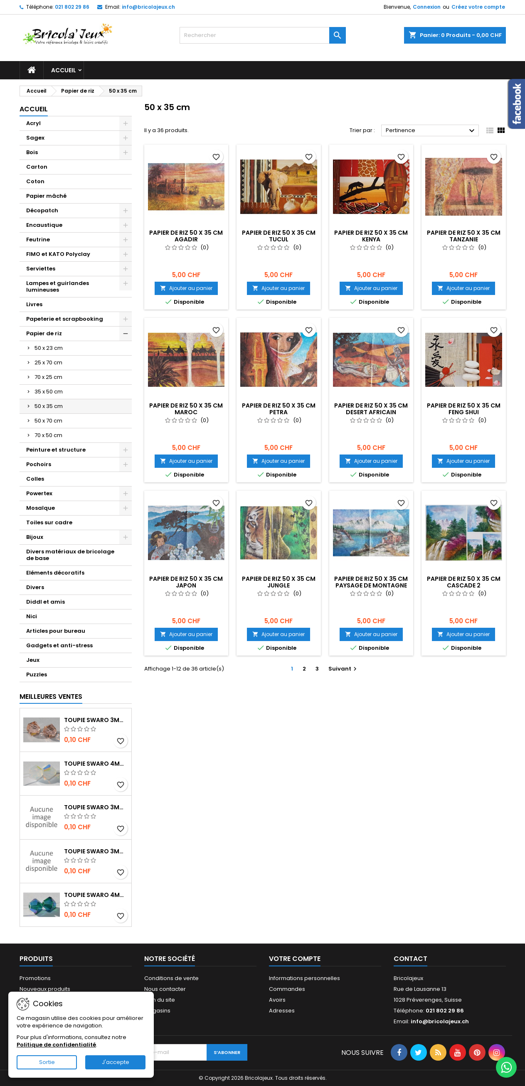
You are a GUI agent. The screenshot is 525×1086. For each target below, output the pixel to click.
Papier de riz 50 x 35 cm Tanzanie (463, 236)
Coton (35, 181)
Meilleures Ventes (51, 696)
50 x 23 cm (49, 348)
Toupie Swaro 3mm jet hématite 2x (96, 851)
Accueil (63, 70)
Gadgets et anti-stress (59, 645)
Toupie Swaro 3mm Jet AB (96, 807)
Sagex (35, 138)
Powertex (39, 493)
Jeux (32, 660)
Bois (32, 152)
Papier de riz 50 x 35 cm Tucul (278, 236)
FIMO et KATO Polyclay (58, 254)
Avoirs (277, 1000)
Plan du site (159, 1000)
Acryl (33, 123)
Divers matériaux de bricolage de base (70, 555)
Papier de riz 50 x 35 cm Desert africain (371, 408)
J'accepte (115, 1062)
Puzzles (36, 674)
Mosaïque (40, 508)
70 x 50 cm (48, 435)
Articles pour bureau (55, 631)
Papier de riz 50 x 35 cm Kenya (371, 236)
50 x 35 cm (49, 406)
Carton (36, 167)
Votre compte (294, 958)
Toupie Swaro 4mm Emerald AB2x (96, 895)
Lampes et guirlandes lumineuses (57, 286)
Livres (34, 304)
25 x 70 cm (48, 362)
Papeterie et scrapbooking (64, 319)
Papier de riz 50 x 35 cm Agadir (186, 236)
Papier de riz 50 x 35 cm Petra (278, 408)
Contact (410, 958)
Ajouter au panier (186, 288)
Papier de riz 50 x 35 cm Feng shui (463, 408)
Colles (35, 479)
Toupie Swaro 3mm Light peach (96, 720)
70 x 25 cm (48, 377)
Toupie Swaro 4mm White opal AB (96, 763)
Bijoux (34, 537)
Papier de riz (44, 333)
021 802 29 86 (72, 6)
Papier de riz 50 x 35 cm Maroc (186, 408)
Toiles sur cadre (49, 522)
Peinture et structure (56, 450)
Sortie (47, 1062)
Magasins (157, 1011)
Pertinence (431, 131)
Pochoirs (38, 464)
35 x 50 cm (49, 392)
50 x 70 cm (48, 421)
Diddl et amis (45, 602)
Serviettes (40, 269)
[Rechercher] (263, 35)
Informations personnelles (304, 978)
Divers (35, 587)
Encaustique (44, 225)
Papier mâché (46, 196)
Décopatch (42, 210)
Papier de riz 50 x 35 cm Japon (186, 582)
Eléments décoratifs (55, 573)
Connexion (427, 6)
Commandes (287, 989)
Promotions (35, 978)
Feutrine (38, 239)
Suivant (343, 669)
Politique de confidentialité (56, 1045)
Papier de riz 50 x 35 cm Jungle (278, 582)
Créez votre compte (478, 6)
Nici (31, 616)
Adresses (282, 1011)
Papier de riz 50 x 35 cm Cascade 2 (463, 582)
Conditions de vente (171, 978)
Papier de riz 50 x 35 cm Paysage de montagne (371, 582)
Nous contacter (165, 989)
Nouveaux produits (45, 989)
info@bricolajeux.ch (148, 6)
